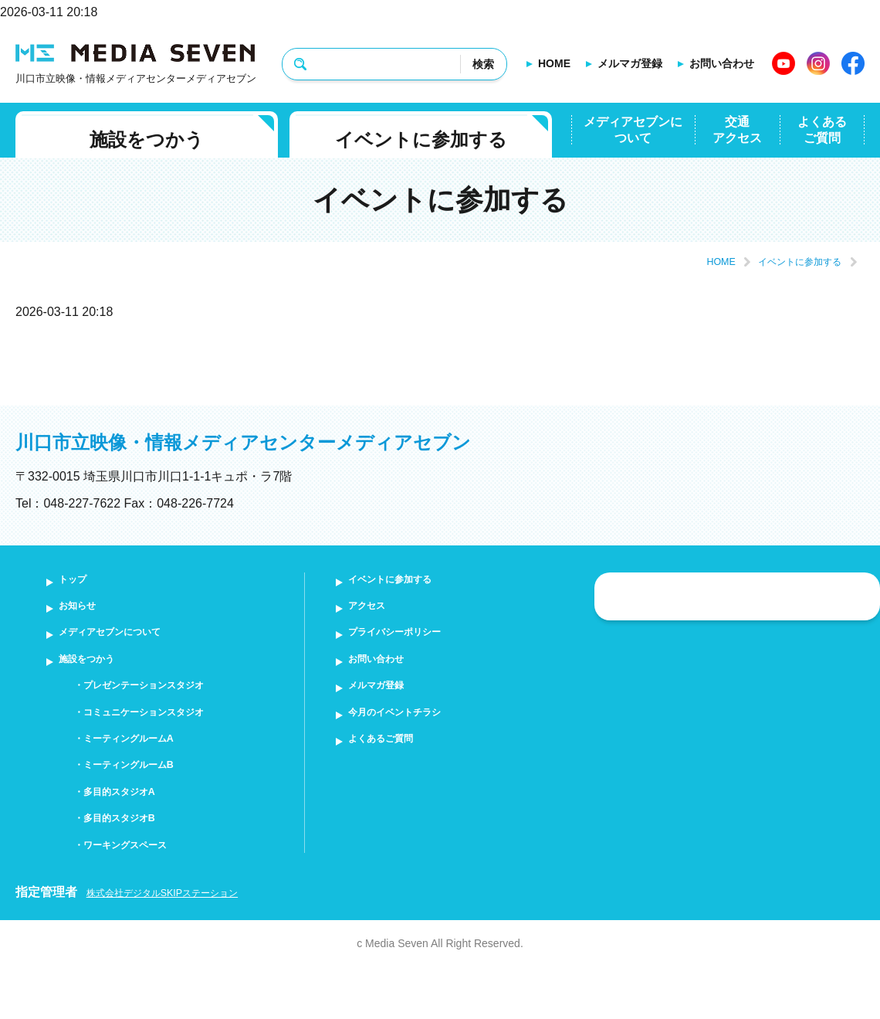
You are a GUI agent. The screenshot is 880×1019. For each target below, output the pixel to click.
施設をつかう (147, 139)
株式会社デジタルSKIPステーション (189, 944)
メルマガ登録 (629, 63)
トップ (80, 582)
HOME (554, 63)
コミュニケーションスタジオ (166, 738)
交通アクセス (737, 129)
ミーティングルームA (146, 769)
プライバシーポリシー (413, 644)
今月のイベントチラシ (413, 738)
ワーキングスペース (141, 895)
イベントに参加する (421, 139)
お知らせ (86, 613)
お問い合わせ (721, 63)
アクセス (376, 613)
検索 (483, 64)
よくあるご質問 (822, 129)
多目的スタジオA (133, 832)
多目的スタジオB (133, 864)
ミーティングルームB (146, 801)
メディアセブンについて (633, 129)
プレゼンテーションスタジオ (166, 707)
